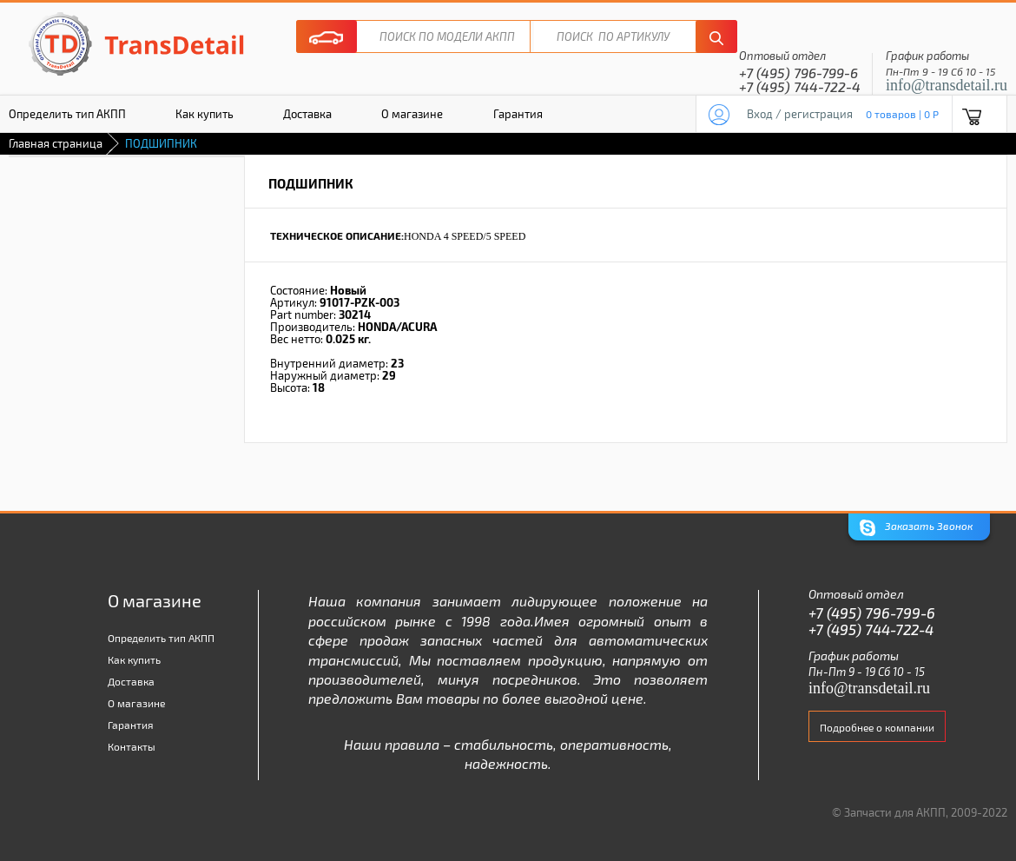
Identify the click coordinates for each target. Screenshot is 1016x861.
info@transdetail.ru (946, 85)
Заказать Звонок (916, 528)
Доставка (307, 114)
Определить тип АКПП (161, 638)
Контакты (131, 746)
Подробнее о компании (877, 727)
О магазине (412, 114)
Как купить (204, 114)
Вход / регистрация (800, 114)
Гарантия (518, 114)
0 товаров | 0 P (902, 114)
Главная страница (55, 143)
